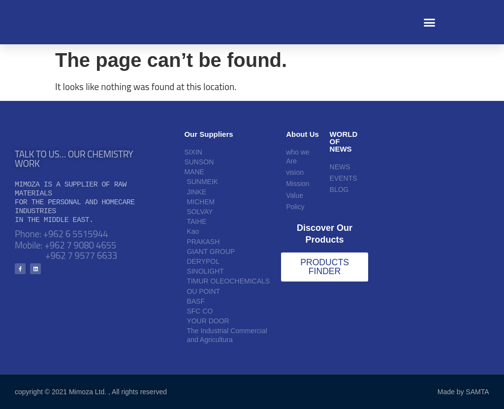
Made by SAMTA (463, 392)
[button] (429, 22)
